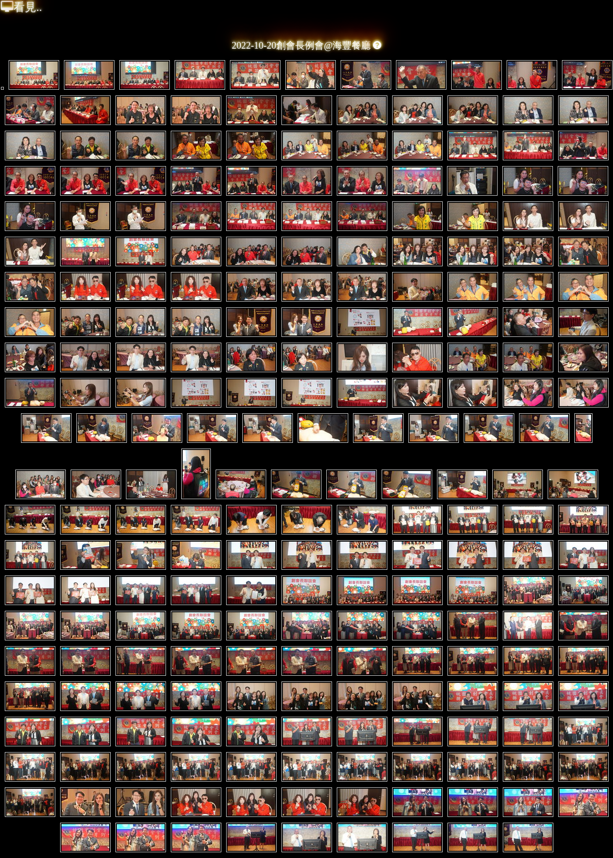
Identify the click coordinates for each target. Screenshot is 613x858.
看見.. (21, 7)
